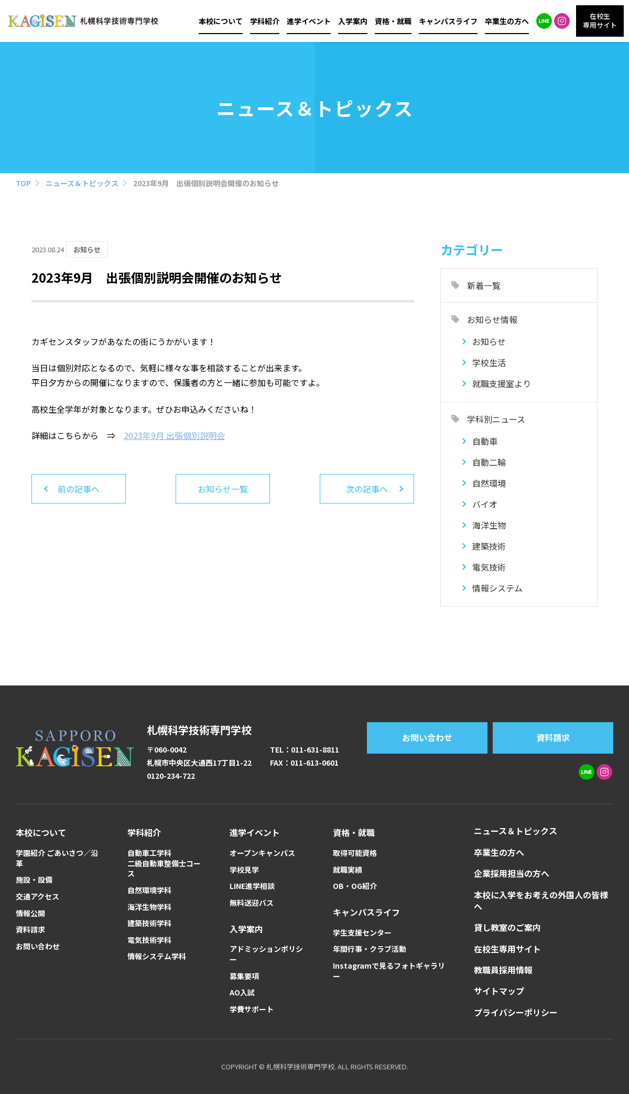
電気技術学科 (149, 940)
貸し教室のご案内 (507, 927)
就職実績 (347, 870)
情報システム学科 (156, 956)
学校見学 (244, 870)
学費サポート (252, 1009)
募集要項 (244, 976)
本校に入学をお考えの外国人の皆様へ (541, 901)
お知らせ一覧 (223, 488)
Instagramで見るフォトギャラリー (389, 971)
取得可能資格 (355, 853)
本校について (221, 21)
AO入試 (242, 993)
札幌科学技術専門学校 (199, 729)
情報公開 (30, 913)
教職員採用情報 (503, 969)
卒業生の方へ (507, 21)
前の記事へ (79, 488)
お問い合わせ (427, 737)
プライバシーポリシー (516, 1012)
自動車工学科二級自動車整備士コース (164, 863)
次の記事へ (367, 488)
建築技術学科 (149, 923)
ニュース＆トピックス (82, 183)
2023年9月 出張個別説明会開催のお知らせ (206, 183)
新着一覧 (484, 285)
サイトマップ (499, 990)
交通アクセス (37, 897)
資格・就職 (393, 21)
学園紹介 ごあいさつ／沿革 (57, 858)
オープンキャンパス (262, 853)
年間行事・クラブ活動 (369, 949)
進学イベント (309, 21)
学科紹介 (264, 21)
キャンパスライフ (448, 21)
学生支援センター (362, 933)
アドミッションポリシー (266, 954)
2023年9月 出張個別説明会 (174, 435)
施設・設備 (34, 880)
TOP (23, 183)
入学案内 (352, 21)
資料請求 (553, 737)
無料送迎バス (252, 903)
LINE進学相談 (252, 886)
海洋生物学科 (149, 907)
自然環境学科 (149, 890)
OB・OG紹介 (355, 886)
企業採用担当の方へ (511, 873)
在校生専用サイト (507, 948)
